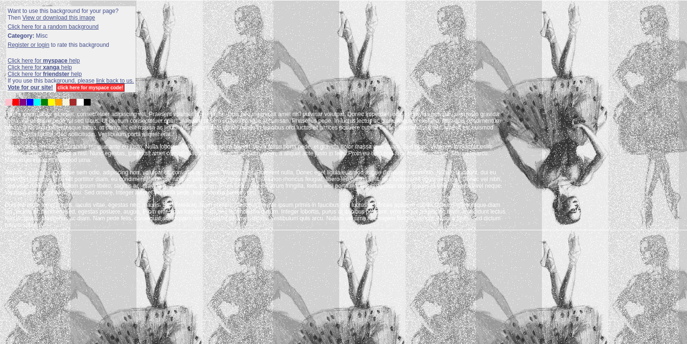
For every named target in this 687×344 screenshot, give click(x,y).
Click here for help (44, 60)
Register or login (28, 45)
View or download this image (58, 17)
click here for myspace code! (90, 87)
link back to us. (115, 80)
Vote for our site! (30, 87)
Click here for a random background (53, 26)
